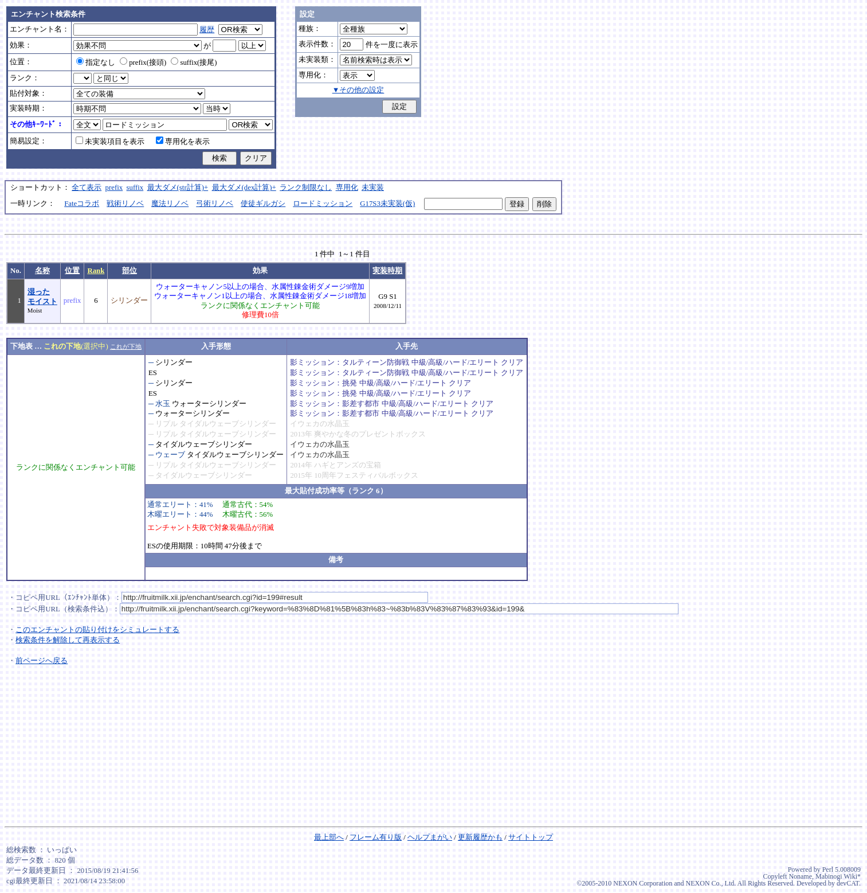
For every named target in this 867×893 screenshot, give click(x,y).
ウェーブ (170, 455)
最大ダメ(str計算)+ (178, 188)
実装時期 (387, 271)
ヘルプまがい (429, 837)
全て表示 (86, 188)
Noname (800, 876)
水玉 (162, 404)
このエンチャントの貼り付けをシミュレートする (97, 630)
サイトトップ (530, 837)
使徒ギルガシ (263, 204)
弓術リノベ (214, 204)
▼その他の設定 (358, 90)
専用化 (347, 188)
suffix (135, 188)
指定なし (95, 63)
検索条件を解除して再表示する (67, 640)
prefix (114, 188)
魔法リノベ (170, 204)
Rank (95, 271)
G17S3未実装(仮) (387, 204)
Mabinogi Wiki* (838, 876)
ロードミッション (322, 204)
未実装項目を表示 (110, 142)
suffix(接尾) (194, 63)
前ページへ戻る (41, 661)
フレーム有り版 (376, 837)
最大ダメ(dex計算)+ (244, 188)
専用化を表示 (183, 142)
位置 (72, 271)
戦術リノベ (125, 204)
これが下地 (126, 346)
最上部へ (329, 837)
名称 (42, 271)
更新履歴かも (480, 837)
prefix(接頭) (143, 63)
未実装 (373, 188)
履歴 (206, 30)
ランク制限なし (306, 188)
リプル (166, 424)
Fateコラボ (81, 204)
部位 (129, 271)
